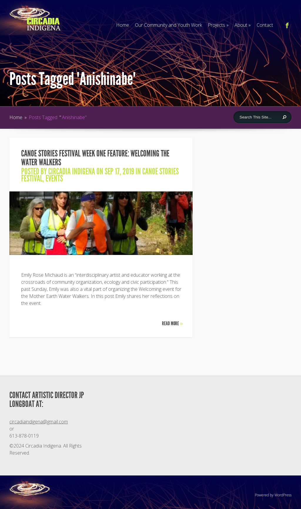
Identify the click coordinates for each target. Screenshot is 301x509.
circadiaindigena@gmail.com (38, 421)
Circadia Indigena (71, 171)
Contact (265, 25)
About (243, 25)
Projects (218, 25)
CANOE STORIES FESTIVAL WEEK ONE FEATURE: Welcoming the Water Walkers (95, 158)
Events (54, 178)
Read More (172, 323)
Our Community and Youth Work (168, 25)
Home (122, 25)
